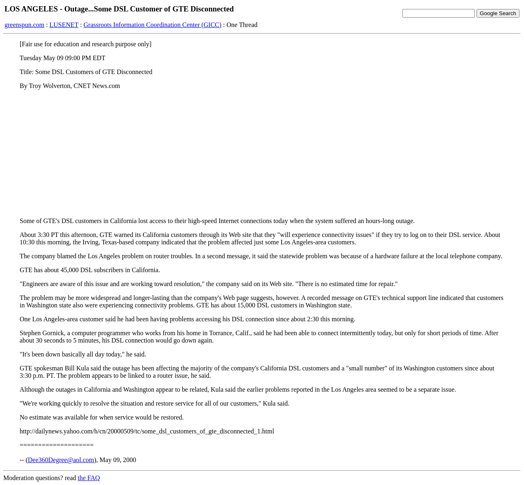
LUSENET (64, 24)
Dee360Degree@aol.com (61, 459)
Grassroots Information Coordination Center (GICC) (152, 24)
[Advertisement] (262, 153)
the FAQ (89, 477)
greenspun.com (24, 24)
